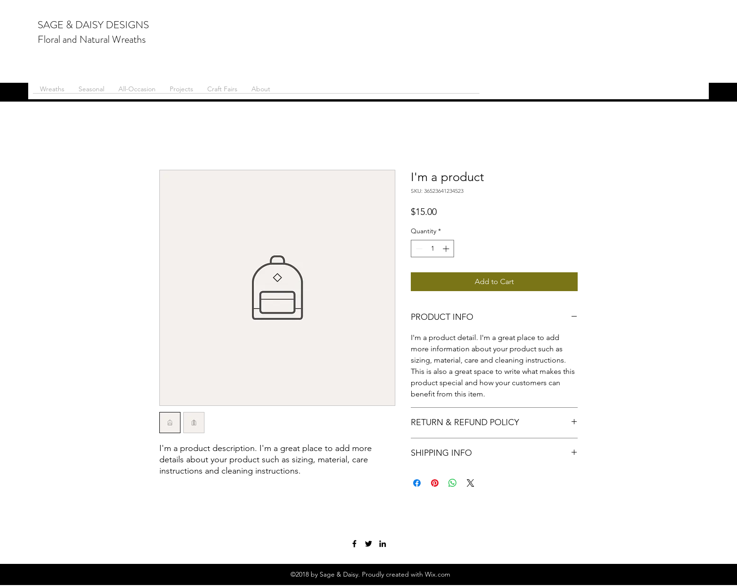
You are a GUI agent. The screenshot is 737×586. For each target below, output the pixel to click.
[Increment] (447, 248)
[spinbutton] (432, 248)
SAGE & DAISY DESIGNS (93, 24)
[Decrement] (418, 248)
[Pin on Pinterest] (434, 483)
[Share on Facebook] (417, 483)
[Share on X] (470, 483)
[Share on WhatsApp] (452, 483)
